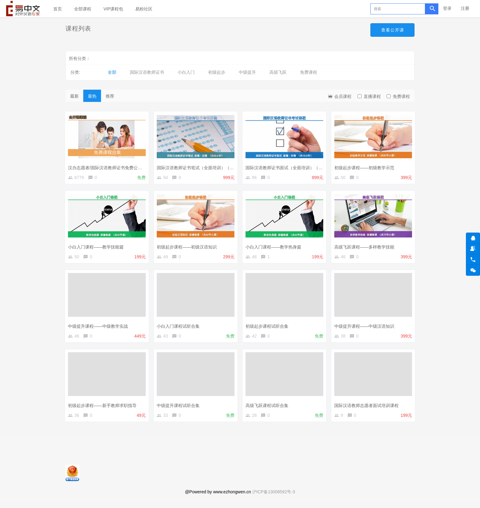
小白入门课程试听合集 (179, 327)
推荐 (110, 96)
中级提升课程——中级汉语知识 (366, 327)
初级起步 (216, 72)
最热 (92, 96)
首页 (57, 8)
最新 (74, 96)
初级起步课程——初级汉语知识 (188, 246)
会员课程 (339, 96)
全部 (112, 72)
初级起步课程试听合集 (268, 327)
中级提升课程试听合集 (179, 407)
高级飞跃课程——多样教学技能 (366, 246)
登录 (447, 8)
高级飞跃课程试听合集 (268, 407)
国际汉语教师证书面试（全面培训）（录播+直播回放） (299, 165)
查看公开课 (392, 30)
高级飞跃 (278, 72)
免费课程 (308, 72)
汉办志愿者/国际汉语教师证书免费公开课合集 (112, 165)
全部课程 (82, 8)
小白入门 (186, 72)
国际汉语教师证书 (147, 72)
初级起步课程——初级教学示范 (366, 165)
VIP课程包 (113, 8)
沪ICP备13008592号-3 (273, 497)
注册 (465, 8)
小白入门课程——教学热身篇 (275, 246)
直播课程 (369, 96)
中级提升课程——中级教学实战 (99, 327)
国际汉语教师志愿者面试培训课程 (368, 407)
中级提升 (247, 72)
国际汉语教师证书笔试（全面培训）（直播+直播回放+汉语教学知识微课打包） (233, 165)
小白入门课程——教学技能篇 (97, 246)
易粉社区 (143, 8)
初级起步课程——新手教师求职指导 (103, 407)
